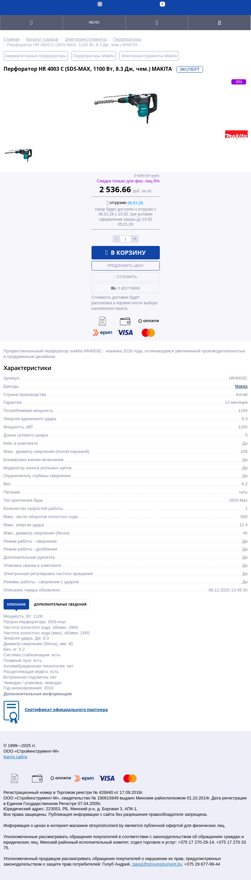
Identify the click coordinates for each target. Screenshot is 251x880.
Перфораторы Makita (93, 55)
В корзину (125, 252)
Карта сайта (15, 756)
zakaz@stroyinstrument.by (157, 864)
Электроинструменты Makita (149, 55)
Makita (241, 386)
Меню (94, 22)
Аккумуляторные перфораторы (35, 55)
